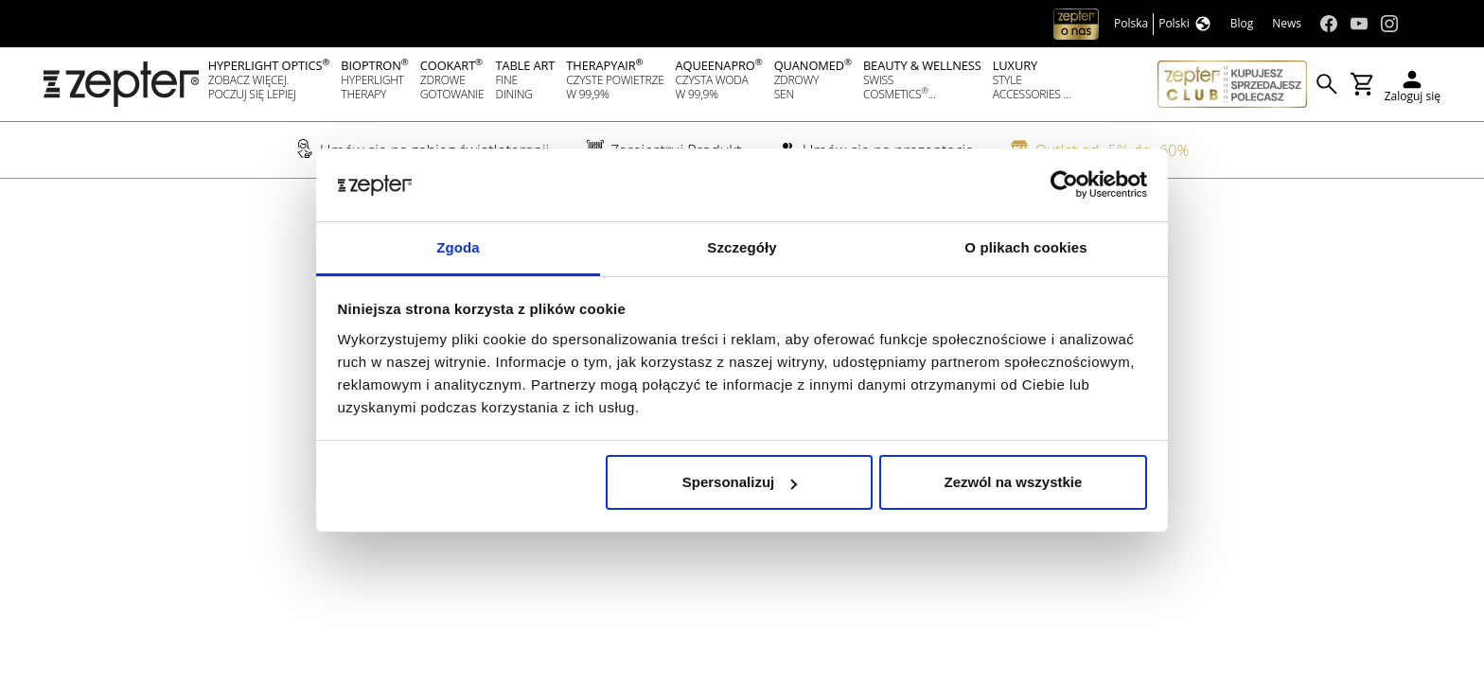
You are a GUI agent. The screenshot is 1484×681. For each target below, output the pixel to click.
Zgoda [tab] (458, 247)
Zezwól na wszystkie (1013, 482)
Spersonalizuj (740, 482)
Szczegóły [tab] (741, 247)
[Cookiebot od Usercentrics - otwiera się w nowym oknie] (1064, 185)
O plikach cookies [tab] (1025, 247)
